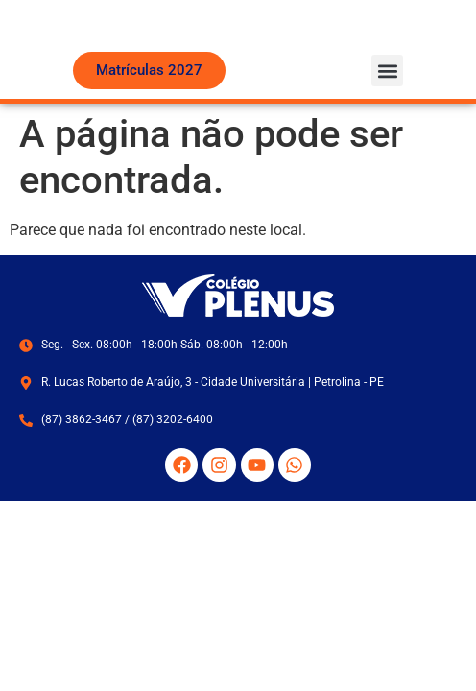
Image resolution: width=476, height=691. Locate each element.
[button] (387, 105)
